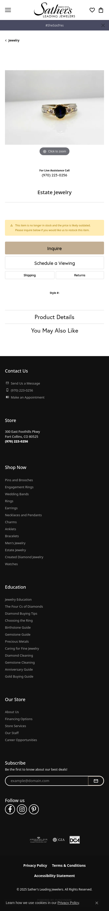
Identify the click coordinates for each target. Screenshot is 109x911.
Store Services (15, 726)
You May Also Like (54, 330)
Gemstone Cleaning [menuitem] (20, 662)
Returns (79, 275)
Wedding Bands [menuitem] (17, 494)
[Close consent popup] (96, 903)
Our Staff (12, 733)
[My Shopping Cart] (101, 10)
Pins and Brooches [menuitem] (19, 480)
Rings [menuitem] (9, 501)
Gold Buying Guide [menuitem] (19, 676)
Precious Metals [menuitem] (17, 641)
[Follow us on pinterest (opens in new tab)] (34, 809)
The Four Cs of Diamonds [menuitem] (24, 606)
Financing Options (18, 719)
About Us (12, 712)
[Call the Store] (16, 441)
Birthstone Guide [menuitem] (18, 627)
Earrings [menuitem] (11, 508)
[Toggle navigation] (7, 10)
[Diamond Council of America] (75, 840)
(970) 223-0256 (54, 174)
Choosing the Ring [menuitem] (19, 620)
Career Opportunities (21, 740)
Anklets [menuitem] (10, 529)
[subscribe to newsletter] (96, 780)
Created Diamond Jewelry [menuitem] (24, 557)
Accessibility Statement (54, 875)
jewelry (13, 40)
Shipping (30, 275)
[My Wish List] (92, 10)
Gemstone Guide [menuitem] (17, 634)
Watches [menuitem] (11, 564)
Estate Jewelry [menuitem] (15, 550)
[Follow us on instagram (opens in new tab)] (22, 809)
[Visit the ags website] (38, 840)
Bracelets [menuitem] (12, 536)
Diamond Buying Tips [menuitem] (21, 613)
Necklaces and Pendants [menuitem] (23, 515)
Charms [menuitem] (11, 522)
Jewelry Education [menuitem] (18, 599)
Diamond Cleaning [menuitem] (19, 655)
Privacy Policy (35, 865)
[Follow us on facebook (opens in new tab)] (10, 809)
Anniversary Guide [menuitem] (19, 669)
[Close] (103, 25)
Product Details (54, 317)
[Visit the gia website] (59, 840)
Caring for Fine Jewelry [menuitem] (22, 648)
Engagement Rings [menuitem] (19, 487)
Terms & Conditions (69, 865)
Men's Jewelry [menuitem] (15, 543)
